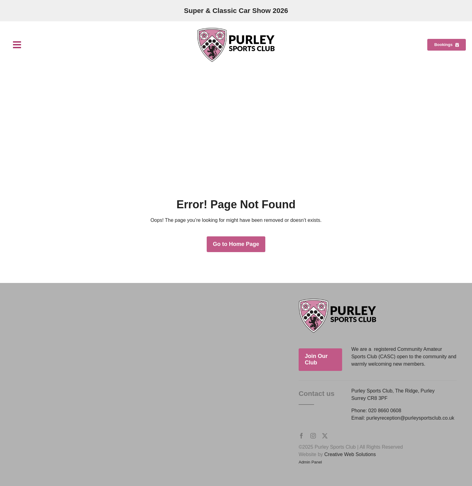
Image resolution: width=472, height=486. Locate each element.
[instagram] (313, 435)
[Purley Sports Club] (236, 29)
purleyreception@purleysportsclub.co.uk (410, 418)
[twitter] (325, 435)
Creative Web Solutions (350, 454)
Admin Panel (310, 462)
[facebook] (301, 435)
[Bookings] (446, 45)
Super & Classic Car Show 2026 (236, 11)
